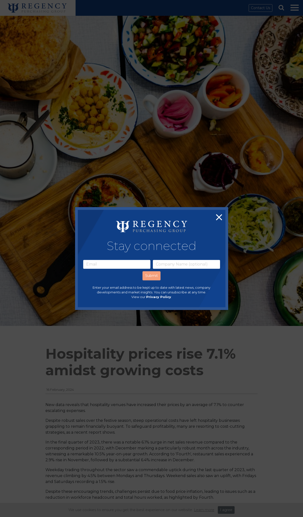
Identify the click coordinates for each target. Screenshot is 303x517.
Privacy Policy (158, 297)
